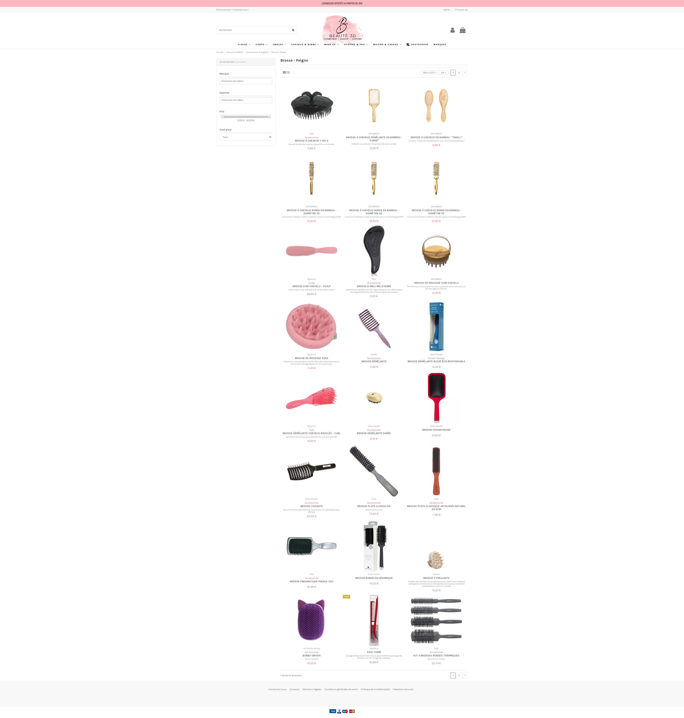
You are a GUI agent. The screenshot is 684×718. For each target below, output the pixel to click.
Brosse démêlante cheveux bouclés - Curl (312, 433)
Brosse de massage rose (311, 358)
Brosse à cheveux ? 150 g (311, 140)
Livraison (295, 689)
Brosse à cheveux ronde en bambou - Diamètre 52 (436, 212)
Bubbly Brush (311, 655)
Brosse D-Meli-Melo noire (374, 286)
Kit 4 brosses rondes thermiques (436, 655)
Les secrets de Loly (311, 648)
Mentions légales (311, 689)
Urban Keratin (436, 354)
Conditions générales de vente (341, 689)
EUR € (447, 10)
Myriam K (311, 279)
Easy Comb (374, 652)
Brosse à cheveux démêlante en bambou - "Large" (374, 139)
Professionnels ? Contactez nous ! (232, 10)
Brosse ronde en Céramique (374, 578)
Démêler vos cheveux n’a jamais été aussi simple (374, 144)
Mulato (374, 354)
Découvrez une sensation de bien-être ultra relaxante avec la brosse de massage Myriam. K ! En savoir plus (311, 363)
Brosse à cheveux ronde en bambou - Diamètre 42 (374, 212)
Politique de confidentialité (375, 689)
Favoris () (461, 10)
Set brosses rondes (436, 659)
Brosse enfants (311, 659)
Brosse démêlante (374, 361)
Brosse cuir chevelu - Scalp (312, 286)
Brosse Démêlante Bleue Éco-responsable (436, 361)
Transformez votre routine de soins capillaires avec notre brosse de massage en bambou (436, 287)
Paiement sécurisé (403, 689)
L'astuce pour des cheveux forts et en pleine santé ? (311, 290)
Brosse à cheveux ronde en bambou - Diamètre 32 (311, 212)
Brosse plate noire (374, 510)
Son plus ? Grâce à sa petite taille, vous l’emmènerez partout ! (436, 141)
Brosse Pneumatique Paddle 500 (311, 581)
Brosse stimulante (436, 578)
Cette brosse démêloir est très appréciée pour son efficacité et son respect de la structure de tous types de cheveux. (374, 291)
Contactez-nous (277, 689)
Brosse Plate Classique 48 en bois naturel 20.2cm (436, 508)
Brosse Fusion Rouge (436, 429)
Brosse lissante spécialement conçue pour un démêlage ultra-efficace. (311, 511)
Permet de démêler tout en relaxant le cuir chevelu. (311, 144)
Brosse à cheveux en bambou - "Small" (436, 137)
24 (443, 72)
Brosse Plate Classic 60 (374, 506)
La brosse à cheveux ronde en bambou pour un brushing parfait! (311, 217)
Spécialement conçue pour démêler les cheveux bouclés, (311, 437)
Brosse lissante (311, 506)
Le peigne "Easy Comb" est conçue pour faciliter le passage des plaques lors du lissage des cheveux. (374, 657)
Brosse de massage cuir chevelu (436, 282)
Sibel (311, 134)
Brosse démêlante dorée (374, 433)
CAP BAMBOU (374, 134)
